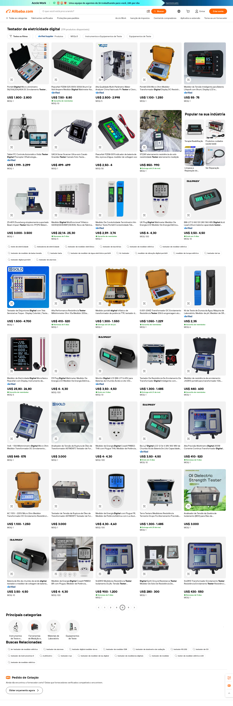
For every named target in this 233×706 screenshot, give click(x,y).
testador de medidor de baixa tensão (25, 253)
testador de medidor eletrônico (79, 247)
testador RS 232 (179, 649)
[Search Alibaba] (93, 11)
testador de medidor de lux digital (93, 656)
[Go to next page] (134, 607)
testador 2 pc (65, 656)
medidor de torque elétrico (186, 253)
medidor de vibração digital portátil (151, 253)
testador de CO (200, 649)
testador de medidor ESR (115, 649)
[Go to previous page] (98, 607)
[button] (148, 11)
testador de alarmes (46, 260)
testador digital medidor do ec (83, 649)
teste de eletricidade (18, 247)
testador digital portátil (19, 260)
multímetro (46, 656)
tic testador (122, 253)
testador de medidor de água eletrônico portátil (89, 253)
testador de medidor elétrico (140, 247)
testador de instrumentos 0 (21, 656)
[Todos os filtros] (18, 36)
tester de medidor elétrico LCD (189, 656)
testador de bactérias (110, 247)
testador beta (54, 253)
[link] (229, 678)
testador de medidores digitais (129, 656)
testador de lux (212, 253)
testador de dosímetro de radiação (149, 649)
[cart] (188, 12)
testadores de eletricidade (46, 247)
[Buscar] (158, 11)
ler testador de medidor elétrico (23, 649)
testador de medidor (159, 656)
